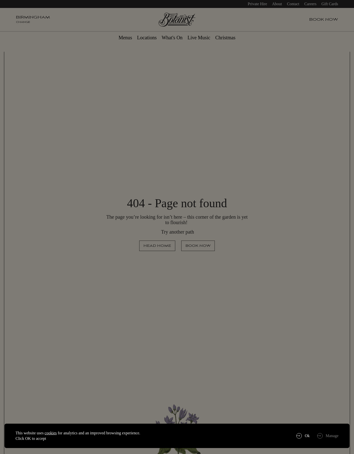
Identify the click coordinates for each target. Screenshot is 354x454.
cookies (50, 433)
